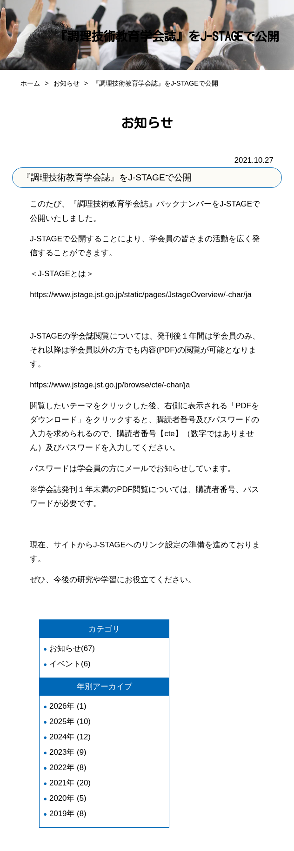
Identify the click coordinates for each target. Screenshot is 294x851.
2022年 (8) (68, 767)
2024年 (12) (70, 736)
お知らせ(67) (72, 648)
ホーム (30, 83)
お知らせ (66, 83)
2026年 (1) (68, 706)
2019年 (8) (68, 813)
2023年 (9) (68, 752)
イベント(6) (70, 663)
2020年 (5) (68, 798)
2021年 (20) (70, 782)
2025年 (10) (70, 721)
